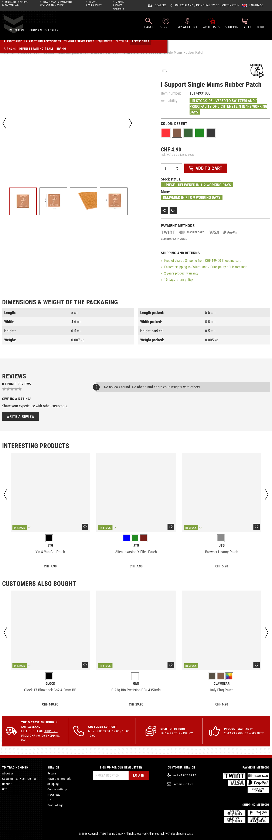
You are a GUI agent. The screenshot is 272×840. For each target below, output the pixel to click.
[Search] (148, 25)
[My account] (187, 25)
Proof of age (55, 805)
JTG (164, 70)
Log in (138, 775)
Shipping (191, 260)
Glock (50, 684)
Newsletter (54, 794)
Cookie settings (57, 789)
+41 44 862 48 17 (184, 775)
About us (8, 773)
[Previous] (4, 123)
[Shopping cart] (244, 25)
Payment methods (59, 779)
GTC (4, 789)
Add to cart (205, 168)
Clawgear (222, 684)
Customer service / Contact (20, 779)
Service (53, 767)
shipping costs (184, 834)
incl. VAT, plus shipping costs (177, 155)
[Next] (129, 123)
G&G (136, 684)
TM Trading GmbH (15, 767)
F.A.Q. (51, 800)
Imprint (6, 784)
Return (51, 773)
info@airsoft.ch (183, 784)
